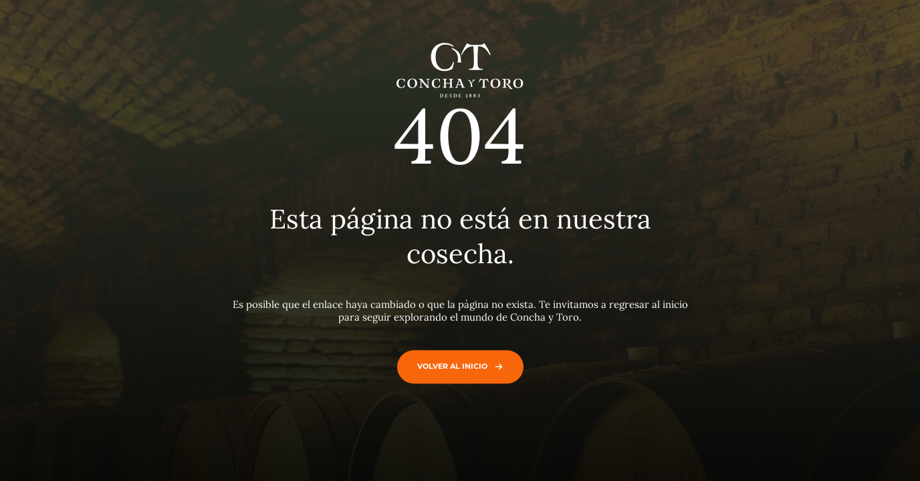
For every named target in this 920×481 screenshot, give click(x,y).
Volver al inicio (457, 366)
